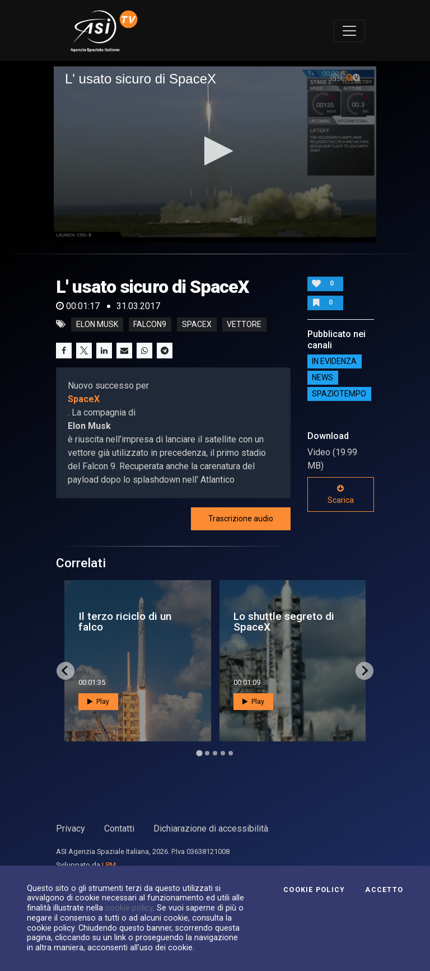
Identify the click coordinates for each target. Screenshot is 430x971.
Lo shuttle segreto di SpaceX (283, 621)
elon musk (97, 324)
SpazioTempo (339, 394)
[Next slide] (364, 671)
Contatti (119, 828)
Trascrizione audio (240, 518)
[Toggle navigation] (349, 31)
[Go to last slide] (65, 671)
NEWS (322, 378)
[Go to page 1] (199, 753)
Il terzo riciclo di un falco (124, 621)
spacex (197, 324)
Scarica (341, 494)
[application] (215, 151)
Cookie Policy (314, 889)
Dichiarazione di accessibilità (210, 828)
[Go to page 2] (207, 753)
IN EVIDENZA (334, 361)
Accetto (384, 889)
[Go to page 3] (215, 753)
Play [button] (98, 702)
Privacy (70, 828)
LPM (109, 865)
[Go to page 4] (223, 753)
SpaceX (84, 399)
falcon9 (149, 324)
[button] (215, 150)
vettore (244, 324)
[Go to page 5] (230, 753)
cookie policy (129, 907)
